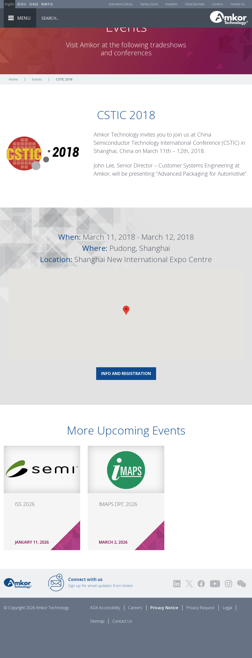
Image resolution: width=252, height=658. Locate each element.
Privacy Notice (164, 635)
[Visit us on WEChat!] (241, 610)
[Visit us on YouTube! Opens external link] (215, 610)
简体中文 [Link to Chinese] (47, 4)
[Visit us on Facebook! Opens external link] (201, 610)
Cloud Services (195, 4)
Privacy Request (200, 635)
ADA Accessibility (105, 635)
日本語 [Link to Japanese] (33, 4)
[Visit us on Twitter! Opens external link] (189, 610)
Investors (171, 4)
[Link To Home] (229, 17)
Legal (227, 635)
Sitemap (97, 648)
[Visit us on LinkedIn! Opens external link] (177, 610)
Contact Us (237, 4)
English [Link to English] (9, 4)
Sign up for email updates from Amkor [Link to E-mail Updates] (100, 609)
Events (37, 106)
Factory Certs (149, 4)
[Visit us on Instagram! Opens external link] (229, 610)
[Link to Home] (18, 610)
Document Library (121, 4)
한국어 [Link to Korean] (21, 4)
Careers (217, 4)
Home (13, 106)
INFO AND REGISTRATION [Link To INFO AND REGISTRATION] (126, 400)
